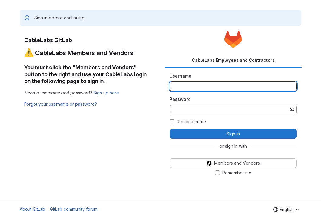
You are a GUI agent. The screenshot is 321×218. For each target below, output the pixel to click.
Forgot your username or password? (60, 104)
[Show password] (292, 109)
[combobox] (286, 209)
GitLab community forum (74, 209)
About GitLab (32, 209)
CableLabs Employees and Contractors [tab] (233, 60)
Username (180, 75)
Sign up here (106, 92)
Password (180, 99)
